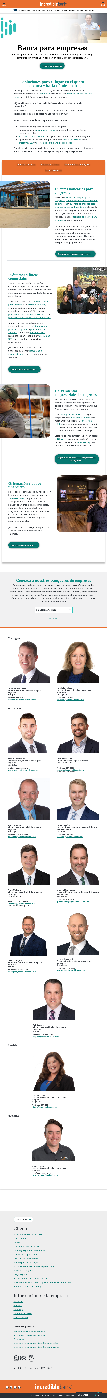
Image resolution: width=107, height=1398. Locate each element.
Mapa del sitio (21, 1317)
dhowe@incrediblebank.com (44, 1107)
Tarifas (17, 1241)
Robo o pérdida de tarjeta (26, 1261)
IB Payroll (61, 438)
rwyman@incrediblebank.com (46, 1036)
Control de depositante (25, 1253)
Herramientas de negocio (77, 164)
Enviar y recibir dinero (70, 414)
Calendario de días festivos (27, 1245)
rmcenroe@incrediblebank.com (21, 903)
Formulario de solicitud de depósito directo (35, 1265)
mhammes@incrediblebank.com (22, 836)
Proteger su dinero (80, 417)
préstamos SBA (26, 142)
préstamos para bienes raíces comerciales (29, 317)
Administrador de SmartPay (28, 1285)
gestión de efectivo (45, 129)
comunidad (44, 93)
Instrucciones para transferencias (30, 1277)
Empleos (18, 1305)
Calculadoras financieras (26, 1257)
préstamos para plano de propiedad (54, 142)
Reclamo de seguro (23, 1269)
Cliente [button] (21, 1228)
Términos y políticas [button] (24, 1326)
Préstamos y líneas (49, 164)
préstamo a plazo (36, 304)
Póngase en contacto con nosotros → (75, 254)
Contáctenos (20, 1237)
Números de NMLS (23, 1313)
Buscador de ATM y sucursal (28, 1233)
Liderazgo (18, 1309)
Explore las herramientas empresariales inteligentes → (77, 459)
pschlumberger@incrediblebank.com (73, 901)
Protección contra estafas (31, 136)
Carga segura (20, 1273)
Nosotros (18, 1301)
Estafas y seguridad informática (29, 1249)
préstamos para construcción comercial (28, 314)
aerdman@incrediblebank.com (70, 769)
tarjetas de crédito (72, 139)
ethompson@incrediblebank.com (22, 971)
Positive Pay (84, 442)
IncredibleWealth (53, 170)
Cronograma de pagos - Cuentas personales (36, 1342)
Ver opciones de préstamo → (24, 369)
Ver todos (53, 618)
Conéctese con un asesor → (24, 545)
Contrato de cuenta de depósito (30, 1330)
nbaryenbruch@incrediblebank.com (23, 770)
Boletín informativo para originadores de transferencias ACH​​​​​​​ (44, 1281)
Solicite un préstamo (52, 66)
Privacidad (19, 1338)
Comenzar (89, 1394)
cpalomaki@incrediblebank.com (22, 699)
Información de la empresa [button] (41, 1295)
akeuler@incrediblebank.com (70, 836)
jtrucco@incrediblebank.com (45, 1175)
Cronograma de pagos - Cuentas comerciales (36, 1346)
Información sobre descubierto (29, 1334)
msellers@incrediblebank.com (70, 699)
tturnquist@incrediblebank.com (71, 970)
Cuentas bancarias (26, 164)
